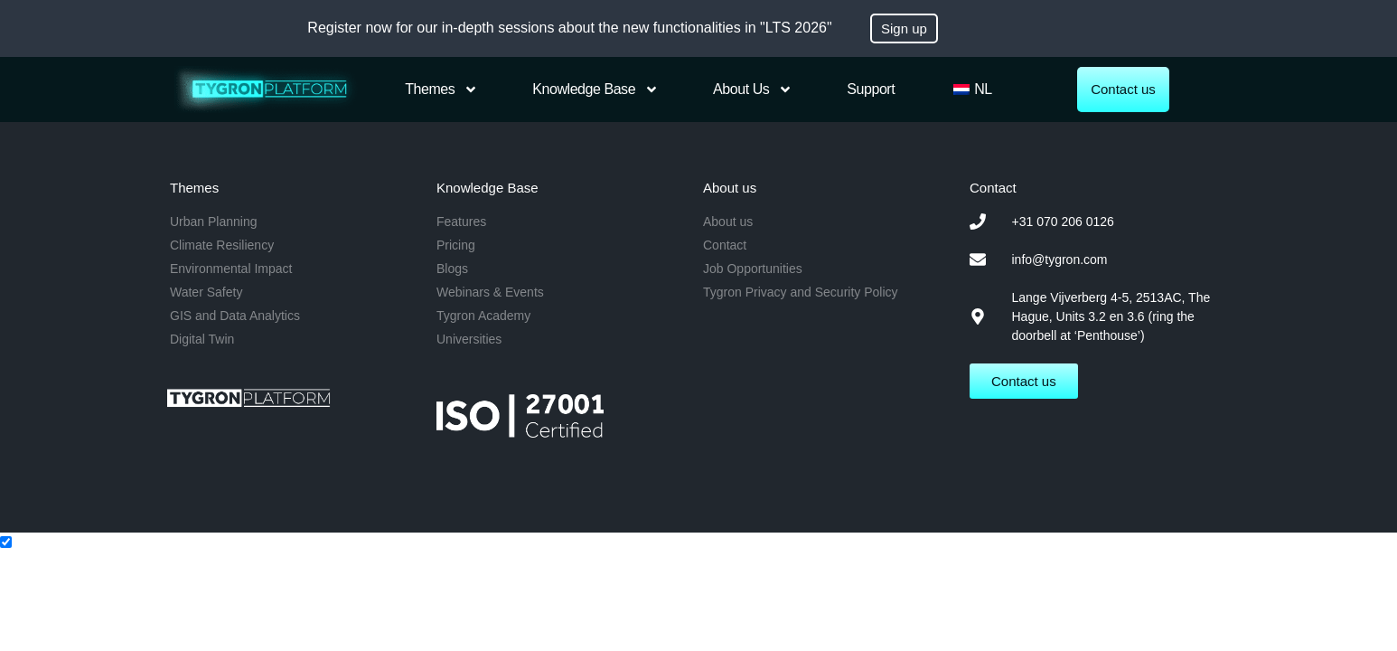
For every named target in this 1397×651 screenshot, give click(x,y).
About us (752, 89)
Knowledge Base (595, 89)
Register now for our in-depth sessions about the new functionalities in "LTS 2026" (569, 27)
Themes (441, 89)
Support (871, 89)
